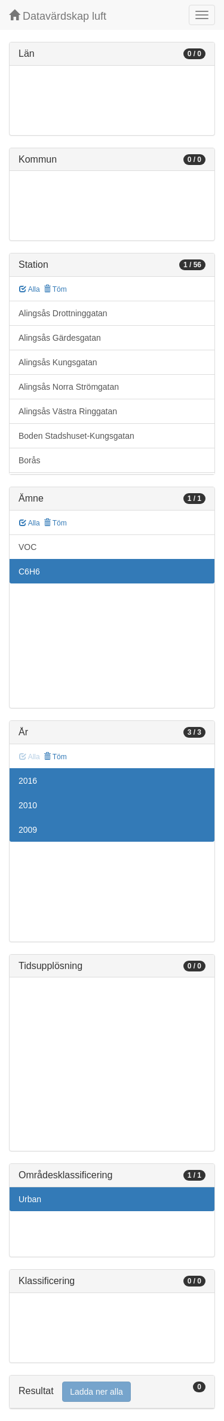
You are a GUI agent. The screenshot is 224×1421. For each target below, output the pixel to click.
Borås (30, 460)
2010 (28, 805)
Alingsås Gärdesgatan (60, 338)
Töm (55, 289)
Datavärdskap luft (57, 16)
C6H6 (29, 571)
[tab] (112, 1392)
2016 (28, 781)
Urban (30, 1199)
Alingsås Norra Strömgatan (69, 387)
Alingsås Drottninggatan (63, 313)
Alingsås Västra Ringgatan (68, 411)
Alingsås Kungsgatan (58, 362)
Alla (29, 289)
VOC (27, 547)
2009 (28, 830)
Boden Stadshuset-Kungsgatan (76, 436)
